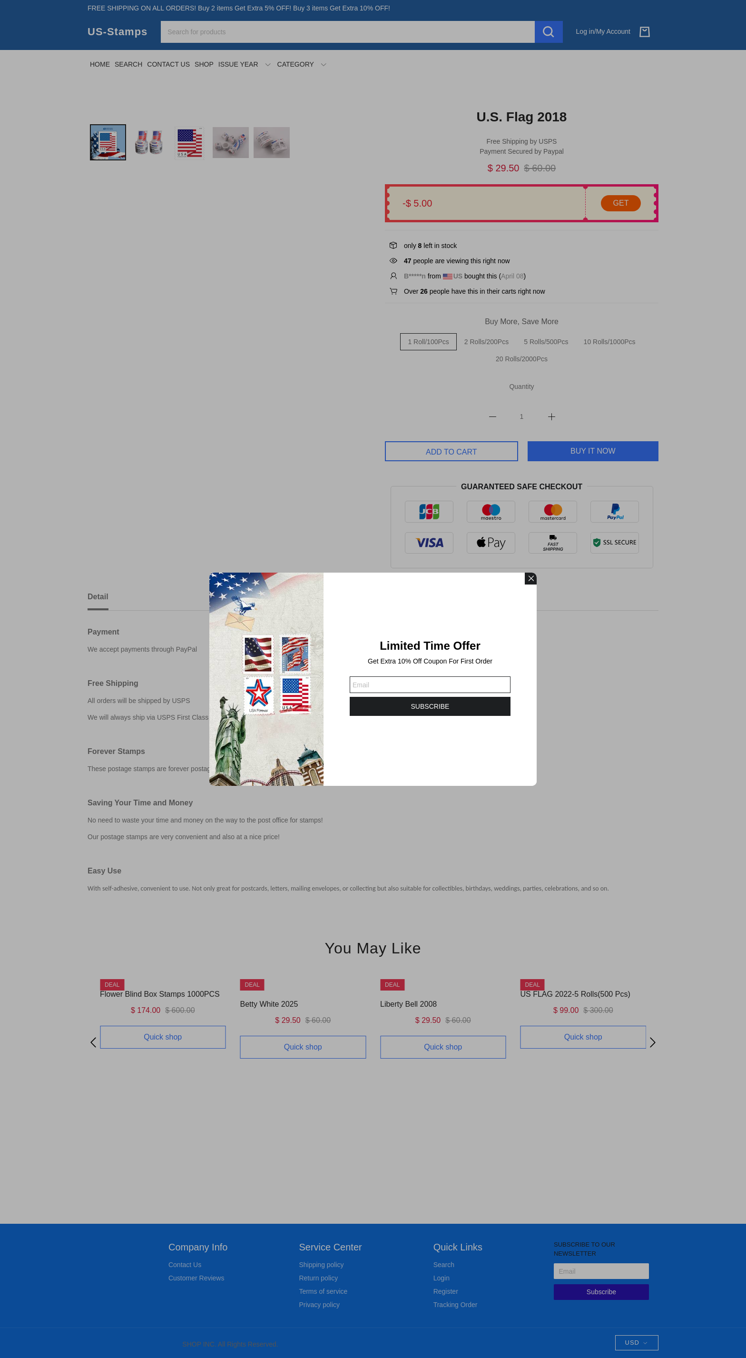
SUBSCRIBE (430, 706)
